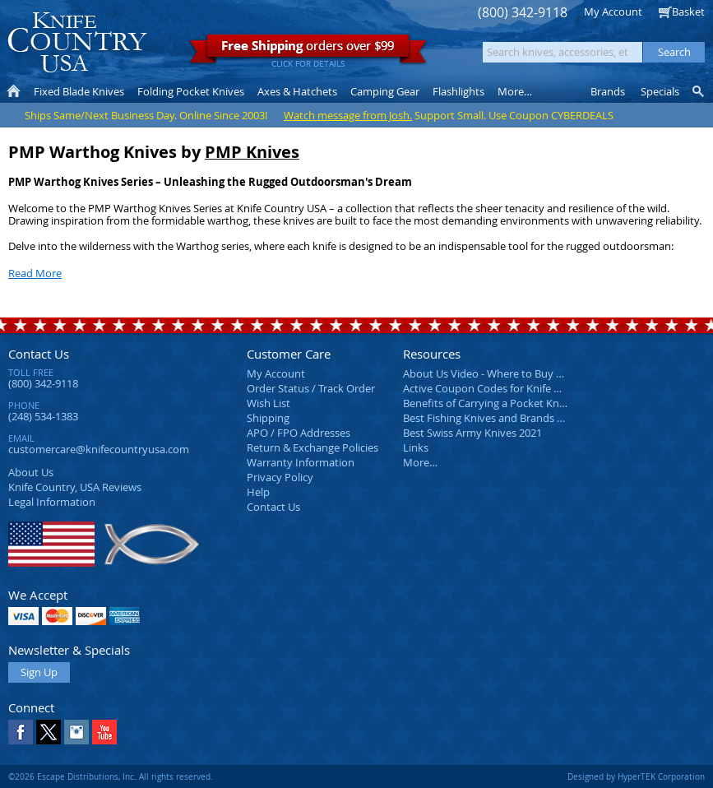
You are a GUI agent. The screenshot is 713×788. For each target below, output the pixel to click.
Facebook (20, 732)
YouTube (104, 732)
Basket (688, 11)
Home (13, 91)
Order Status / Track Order (311, 388)
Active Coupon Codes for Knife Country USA (509, 388)
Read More (35, 273)
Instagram (76, 732)
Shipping (268, 417)
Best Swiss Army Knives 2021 (472, 432)
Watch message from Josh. (348, 115)
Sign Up (39, 672)
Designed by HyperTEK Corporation (636, 776)
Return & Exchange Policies (312, 447)
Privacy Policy (280, 477)
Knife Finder (699, 91)
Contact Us (38, 353)
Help (258, 491)
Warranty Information (300, 462)
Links (415, 447)
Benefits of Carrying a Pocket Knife (487, 403)
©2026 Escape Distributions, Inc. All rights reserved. (110, 776)
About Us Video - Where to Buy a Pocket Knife (514, 373)
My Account (613, 11)
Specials (660, 91)
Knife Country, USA (77, 42)
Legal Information (51, 501)
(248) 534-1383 (43, 416)
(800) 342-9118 (522, 12)
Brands (607, 91)
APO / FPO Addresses (298, 432)
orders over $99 (308, 50)
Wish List (268, 403)
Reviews (74, 487)
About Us (30, 472)
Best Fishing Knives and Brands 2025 (491, 417)
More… (420, 462)
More (515, 91)
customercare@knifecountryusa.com (98, 449)
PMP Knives (252, 152)
